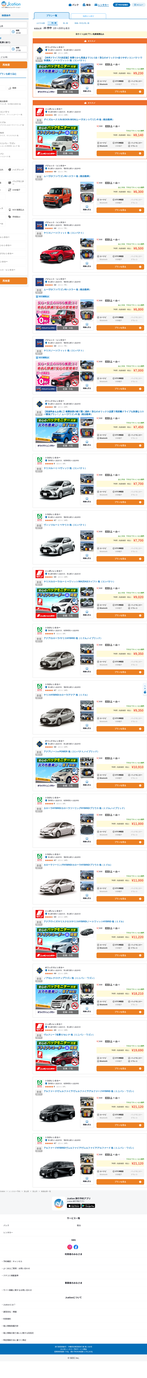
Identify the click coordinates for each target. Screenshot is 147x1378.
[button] (39, 23)
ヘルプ (145, 689)
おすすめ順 (39, 23)
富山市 (35, 1191)
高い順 (64, 23)
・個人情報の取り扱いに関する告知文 (17, 1333)
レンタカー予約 (14, 1191)
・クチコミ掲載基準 (10, 1275)
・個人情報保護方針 (10, 1325)
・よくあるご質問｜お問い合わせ (15, 1268)
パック (6, 1225)
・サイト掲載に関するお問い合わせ (16, 1290)
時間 (17, 30)
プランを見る (128, 91)
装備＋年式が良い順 (80, 23)
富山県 (26, 1191)
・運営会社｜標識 (9, 1311)
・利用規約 (6, 1318)
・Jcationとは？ (8, 1304)
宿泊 (79, 1225)
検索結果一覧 (46, 1191)
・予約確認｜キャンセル (11, 1261)
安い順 (52, 23)
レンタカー (8, 1232)
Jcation (2, 1191)
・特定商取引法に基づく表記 (13, 1340)
